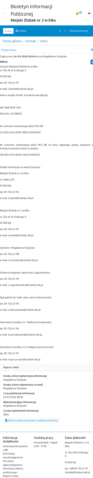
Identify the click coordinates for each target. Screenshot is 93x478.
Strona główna (12, 41)
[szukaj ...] (8, 31)
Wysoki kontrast (79, 30)
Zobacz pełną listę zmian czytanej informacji (31, 420)
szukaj (21, 30)
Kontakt (31, 41)
